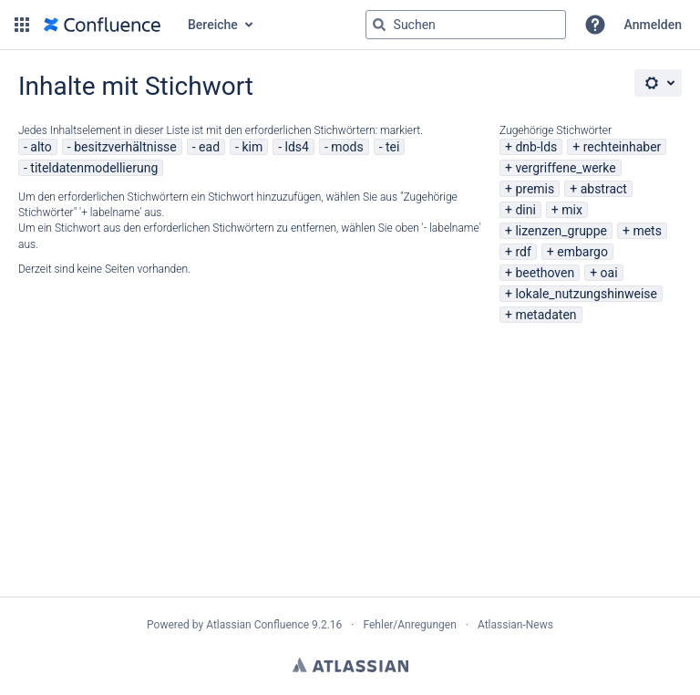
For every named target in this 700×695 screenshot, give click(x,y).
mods (347, 147)
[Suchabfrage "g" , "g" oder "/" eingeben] (465, 24)
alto (40, 147)
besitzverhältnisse (125, 147)
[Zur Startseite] (102, 24)
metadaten (545, 314)
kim (252, 147)
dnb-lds (536, 147)
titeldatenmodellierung (94, 168)
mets (647, 230)
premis (534, 189)
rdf (522, 251)
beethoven (544, 272)
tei (392, 147)
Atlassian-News (515, 624)
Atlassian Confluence (257, 624)
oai (609, 272)
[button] (22, 24)
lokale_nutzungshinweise (586, 293)
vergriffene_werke (565, 168)
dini (525, 209)
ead (209, 147)
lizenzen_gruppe (561, 230)
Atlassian (350, 665)
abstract (604, 189)
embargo (582, 251)
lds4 (297, 147)
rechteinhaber (622, 147)
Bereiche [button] (213, 24)
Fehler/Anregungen (410, 624)
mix (571, 209)
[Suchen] (379, 24)
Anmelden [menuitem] (653, 24)
